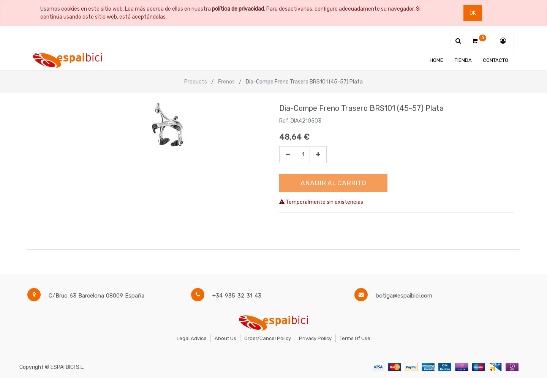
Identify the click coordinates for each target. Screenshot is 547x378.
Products (195, 82)
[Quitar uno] (287, 154)
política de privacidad (238, 9)
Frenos (226, 82)
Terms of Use (355, 338)
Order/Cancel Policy (267, 338)
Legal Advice (192, 338)
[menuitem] (436, 60)
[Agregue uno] (318, 154)
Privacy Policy (315, 338)
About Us (225, 338)
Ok (473, 13)
